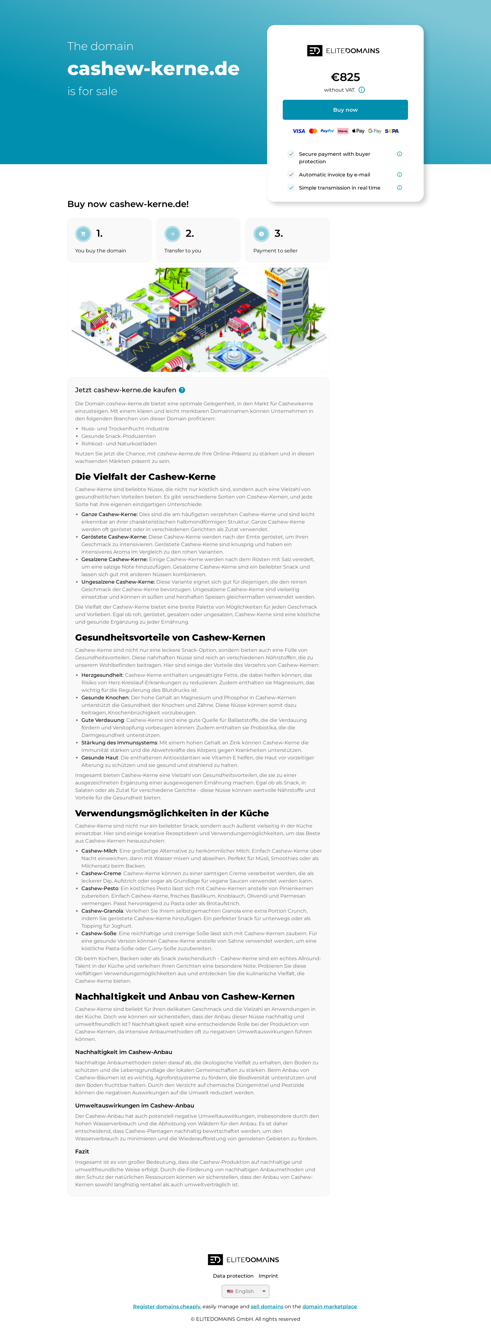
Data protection (233, 1276)
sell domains (267, 1307)
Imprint (268, 1276)
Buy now (345, 110)
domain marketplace (329, 1307)
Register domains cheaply (166, 1307)
